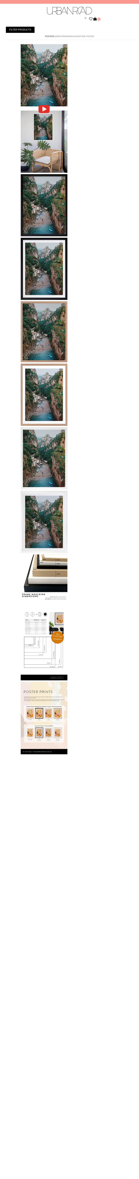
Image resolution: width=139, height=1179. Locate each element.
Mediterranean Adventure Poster (75, 36)
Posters (49, 36)
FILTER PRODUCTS (20, 29)
